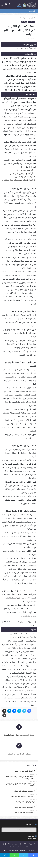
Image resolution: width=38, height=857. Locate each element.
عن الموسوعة (23, 850)
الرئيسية (32, 17)
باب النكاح (24, 22)
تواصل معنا (7, 850)
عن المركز (15, 850)
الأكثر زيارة (32, 11)
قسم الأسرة (23, 17)
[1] (35, 206)
